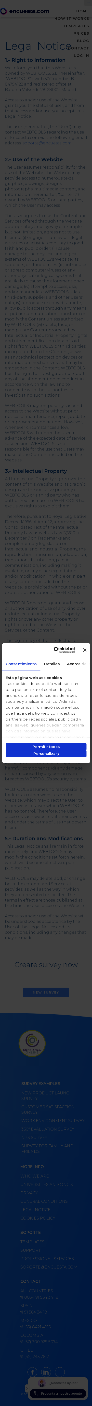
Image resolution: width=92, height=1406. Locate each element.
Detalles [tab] (52, 663)
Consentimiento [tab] (21, 663)
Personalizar (46, 753)
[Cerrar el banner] (84, 650)
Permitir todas (46, 746)
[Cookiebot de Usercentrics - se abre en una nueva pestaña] (56, 650)
